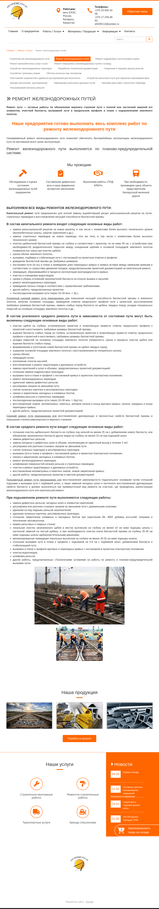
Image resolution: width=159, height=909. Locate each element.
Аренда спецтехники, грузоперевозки (28, 83)
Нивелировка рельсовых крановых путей (74, 83)
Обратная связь (137, 11)
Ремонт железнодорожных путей (72, 59)
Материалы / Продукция (82, 31)
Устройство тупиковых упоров (25, 73)
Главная (13, 31)
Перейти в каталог (79, 738)
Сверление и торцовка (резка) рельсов (123, 68)
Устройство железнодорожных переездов (31, 68)
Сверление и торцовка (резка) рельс (131, 805)
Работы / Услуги (52, 31)
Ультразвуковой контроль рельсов (27, 87)
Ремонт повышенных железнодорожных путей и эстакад (82, 63)
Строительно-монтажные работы (36, 796)
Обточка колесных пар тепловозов (64, 73)
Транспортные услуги (36, 822)
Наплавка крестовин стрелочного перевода (123, 83)
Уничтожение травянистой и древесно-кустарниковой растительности (45, 78)
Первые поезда (131, 772)
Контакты (129, 31)
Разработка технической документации (78, 68)
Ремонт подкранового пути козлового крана (117, 59)
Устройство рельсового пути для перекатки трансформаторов (118, 78)
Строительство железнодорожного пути (30, 59)
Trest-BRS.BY (71, 893)
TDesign (89, 902)
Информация (110, 31)
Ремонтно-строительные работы (83, 796)
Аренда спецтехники (83, 822)
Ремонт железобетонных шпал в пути (29, 63)
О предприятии (30, 31)
